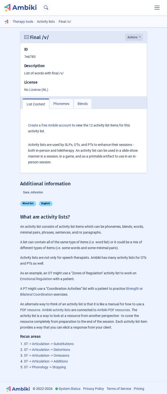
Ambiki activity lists (56, 310)
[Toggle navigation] (157, 7)
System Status (69, 389)
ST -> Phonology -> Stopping (45, 367)
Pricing (139, 389)
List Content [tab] (36, 104)
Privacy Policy (93, 389)
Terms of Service (119, 389)
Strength (132, 289)
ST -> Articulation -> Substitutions (49, 344)
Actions (132, 37)
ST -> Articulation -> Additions (46, 361)
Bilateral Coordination (36, 294)
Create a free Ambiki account (49, 125)
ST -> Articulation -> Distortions (47, 350)
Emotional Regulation (36, 279)
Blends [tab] (83, 104)
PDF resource (30, 310)
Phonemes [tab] (61, 104)
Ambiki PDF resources (113, 310)
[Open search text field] (46, 8)
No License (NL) (36, 90)
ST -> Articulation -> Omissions (46, 355)
